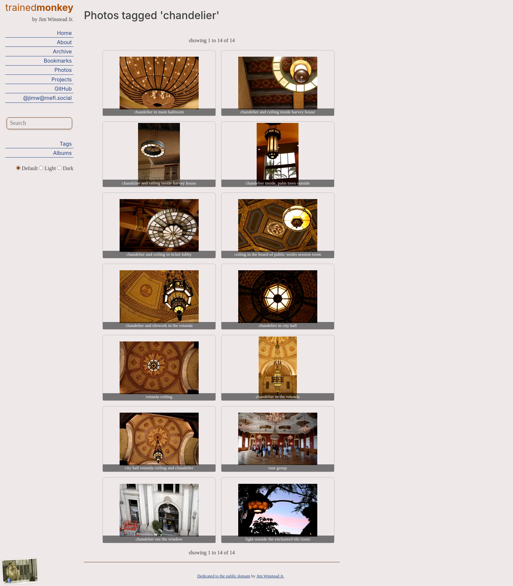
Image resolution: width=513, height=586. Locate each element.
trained (39, 7)
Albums (62, 153)
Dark (65, 168)
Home (64, 33)
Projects (61, 79)
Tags (65, 143)
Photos (62, 70)
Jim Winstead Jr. (270, 576)
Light (48, 168)
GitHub (63, 88)
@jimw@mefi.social (47, 98)
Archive (62, 51)
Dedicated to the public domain (223, 576)
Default (27, 168)
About (64, 42)
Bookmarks (58, 60)
